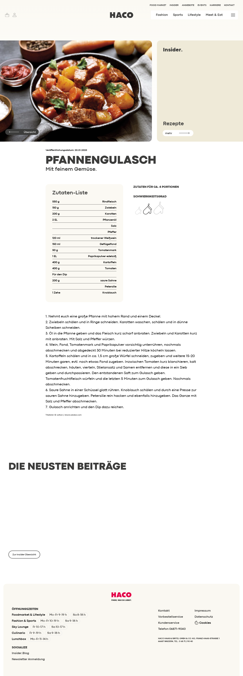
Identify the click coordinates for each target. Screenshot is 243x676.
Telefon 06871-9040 (172, 629)
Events (202, 5)
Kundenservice (168, 623)
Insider (174, 5)
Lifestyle (194, 15)
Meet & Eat (214, 15)
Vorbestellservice (170, 617)
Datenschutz (204, 617)
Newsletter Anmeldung (28, 659)
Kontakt (229, 5)
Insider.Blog (20, 653)
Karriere (215, 5)
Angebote (188, 5)
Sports (178, 15)
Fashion (162, 15)
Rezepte (173, 124)
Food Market (158, 5)
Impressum (203, 611)
